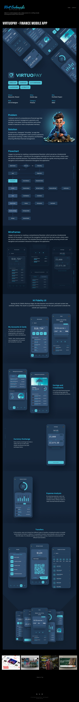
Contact (74, 7)
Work (69, 7)
